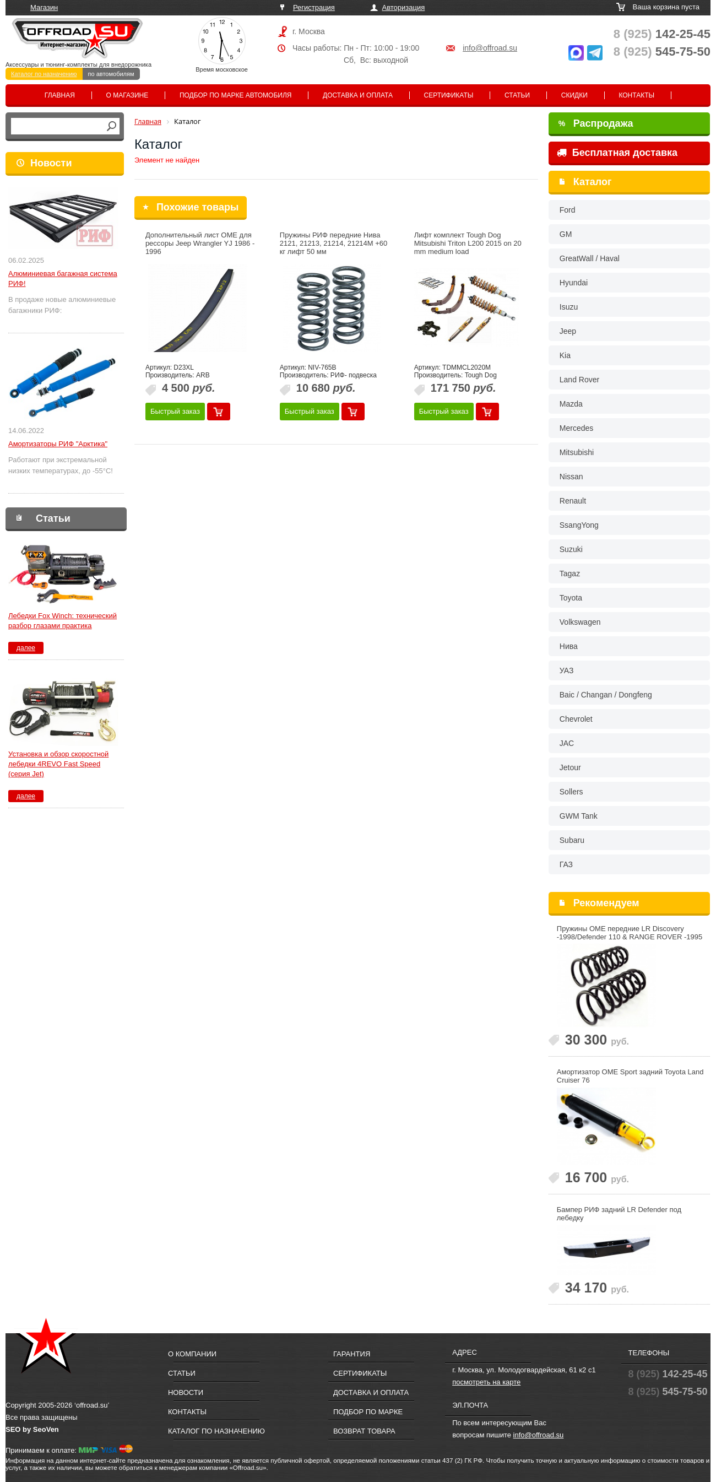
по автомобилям (111, 74)
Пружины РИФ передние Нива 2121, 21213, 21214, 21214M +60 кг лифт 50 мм (334, 243)
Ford (568, 209)
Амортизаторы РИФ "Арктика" (57, 444)
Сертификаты (449, 95)
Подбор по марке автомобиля (236, 95)
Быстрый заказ (175, 411)
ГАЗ (566, 864)
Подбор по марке (368, 1412)
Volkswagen (580, 622)
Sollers (571, 791)
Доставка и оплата (358, 95)
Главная (60, 95)
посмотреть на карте (486, 1382)
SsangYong (579, 525)
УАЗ (567, 670)
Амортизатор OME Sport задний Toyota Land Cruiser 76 (630, 1076)
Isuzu (569, 306)
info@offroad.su (490, 48)
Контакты (636, 95)
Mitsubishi (577, 452)
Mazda (571, 403)
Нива (569, 646)
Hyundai (574, 282)
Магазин (44, 7)
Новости (51, 163)
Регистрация (314, 7)
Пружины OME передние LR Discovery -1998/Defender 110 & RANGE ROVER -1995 (629, 932)
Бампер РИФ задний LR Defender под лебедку (619, 1213)
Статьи (517, 95)
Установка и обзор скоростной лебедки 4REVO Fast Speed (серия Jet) (58, 764)
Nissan (571, 476)
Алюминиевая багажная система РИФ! (62, 278)
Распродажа (595, 123)
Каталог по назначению (44, 74)
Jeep (568, 331)
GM (566, 234)
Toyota (571, 597)
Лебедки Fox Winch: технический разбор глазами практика (62, 621)
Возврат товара (364, 1431)
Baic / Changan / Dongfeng (606, 694)
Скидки (574, 95)
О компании (192, 1354)
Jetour (570, 767)
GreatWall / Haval (590, 258)
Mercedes (576, 428)
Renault (573, 500)
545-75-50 (662, 51)
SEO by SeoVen (32, 1429)
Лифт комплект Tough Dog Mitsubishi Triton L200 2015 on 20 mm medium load (468, 243)
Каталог (592, 181)
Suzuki (571, 549)
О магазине (127, 95)
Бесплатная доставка (617, 152)
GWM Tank (579, 816)
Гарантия (351, 1354)
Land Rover (579, 379)
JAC (567, 743)
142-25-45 (662, 34)
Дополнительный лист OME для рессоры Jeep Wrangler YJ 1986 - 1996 (199, 243)
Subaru (572, 840)
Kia (565, 355)
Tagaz (570, 573)
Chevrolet (576, 719)
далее (26, 648)
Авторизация (403, 7)
